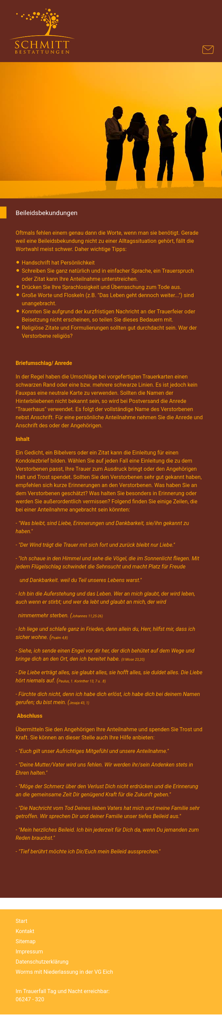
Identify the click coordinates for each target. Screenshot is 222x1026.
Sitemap (26, 941)
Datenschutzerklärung (42, 962)
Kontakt (25, 931)
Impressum (29, 951)
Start (21, 921)
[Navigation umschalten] (205, 17)
